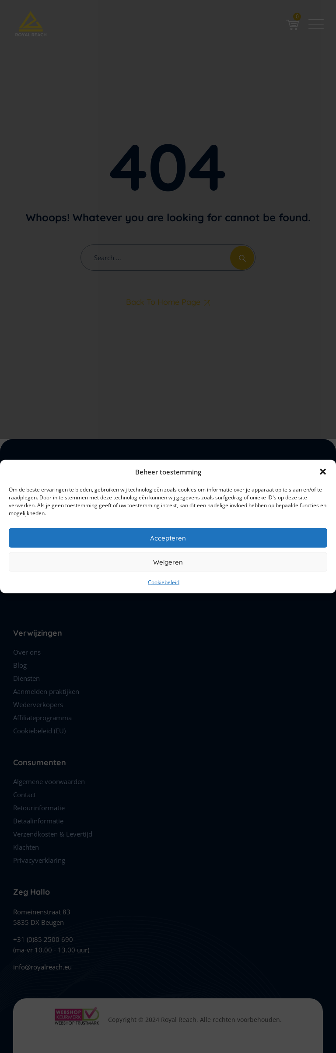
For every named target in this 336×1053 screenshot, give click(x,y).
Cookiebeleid (163, 582)
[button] (322, 471)
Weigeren (168, 562)
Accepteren (168, 537)
